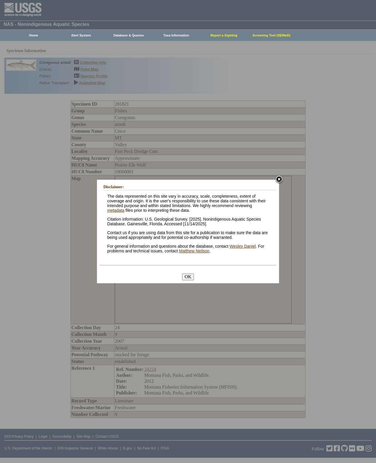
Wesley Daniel (242, 246)
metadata (115, 210)
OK (187, 276)
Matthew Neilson (194, 251)
